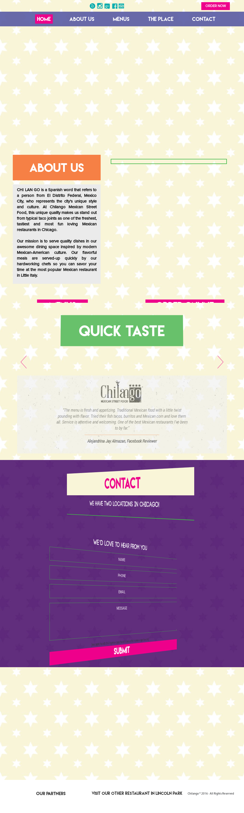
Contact (203, 19)
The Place (161, 19)
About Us (81, 19)
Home (44, 19)
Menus (121, 19)
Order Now (215, 6)
